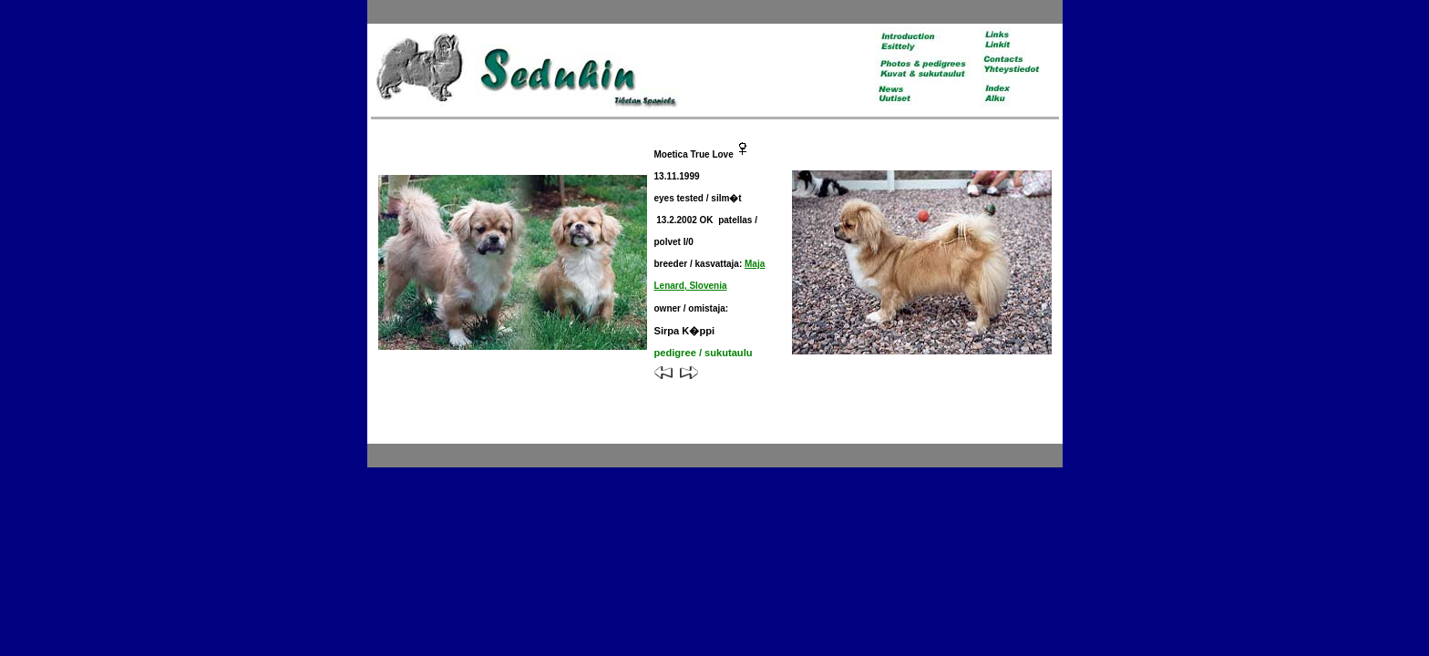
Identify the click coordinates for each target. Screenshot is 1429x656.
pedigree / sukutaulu (703, 352)
